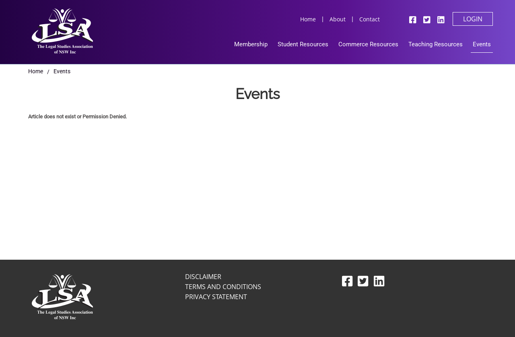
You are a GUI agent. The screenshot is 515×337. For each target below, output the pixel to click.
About (338, 19)
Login (472, 18)
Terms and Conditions (223, 286)
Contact (369, 19)
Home (308, 19)
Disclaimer (203, 276)
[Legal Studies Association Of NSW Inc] (62, 30)
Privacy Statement (216, 296)
